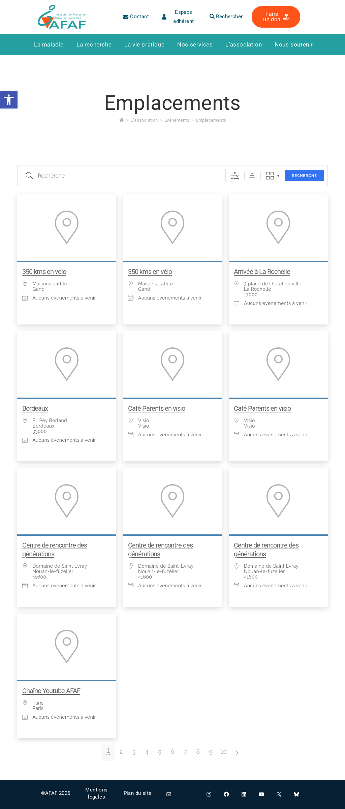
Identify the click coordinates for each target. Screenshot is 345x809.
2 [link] (121, 751)
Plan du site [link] (138, 793)
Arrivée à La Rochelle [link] (262, 272)
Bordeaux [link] (35, 408)
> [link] (236, 753)
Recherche (304, 176)
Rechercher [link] (226, 16)
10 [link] (223, 751)
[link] (9, 99)
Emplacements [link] (211, 120)
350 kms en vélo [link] (44, 272)
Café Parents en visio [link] (156, 408)
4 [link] (147, 751)
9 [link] (211, 751)
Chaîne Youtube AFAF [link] (51, 691)
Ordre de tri (252, 176)
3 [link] (134, 751)
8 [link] (198, 751)
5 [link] (159, 751)
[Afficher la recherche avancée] (235, 176)
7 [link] (185, 751)
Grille (270, 176)
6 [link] (172, 751)
